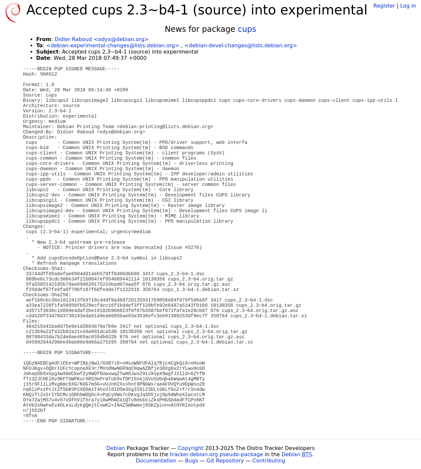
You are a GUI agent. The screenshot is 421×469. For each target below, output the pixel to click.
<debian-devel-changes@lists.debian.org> (241, 45)
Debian (115, 448)
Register (384, 6)
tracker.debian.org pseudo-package (216, 454)
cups (247, 29)
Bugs (191, 461)
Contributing (269, 461)
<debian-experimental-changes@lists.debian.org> (112, 45)
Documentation (156, 461)
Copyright (190, 448)
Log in (408, 6)
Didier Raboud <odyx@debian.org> (102, 39)
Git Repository (225, 461)
